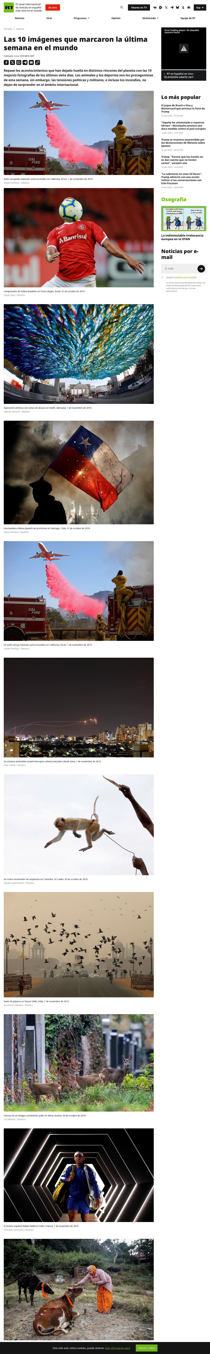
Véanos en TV (139, 7)
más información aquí (117, 1348)
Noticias (19, 18)
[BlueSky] (177, 7)
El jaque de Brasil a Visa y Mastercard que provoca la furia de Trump (183, 108)
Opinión (115, 18)
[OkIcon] (183, 7)
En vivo (53, 7)
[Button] (121, 7)
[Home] (9, 7)
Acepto (181, 277)
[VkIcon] (155, 7)
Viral (49, 18)
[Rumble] (160, 7)
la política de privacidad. (185, 277)
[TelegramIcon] (171, 7)
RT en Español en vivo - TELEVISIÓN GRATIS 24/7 (179, 75)
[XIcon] (166, 7)
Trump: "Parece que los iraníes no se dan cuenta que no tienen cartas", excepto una (182, 160)
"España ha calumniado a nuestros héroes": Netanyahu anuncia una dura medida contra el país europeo (183, 125)
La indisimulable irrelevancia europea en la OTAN (182, 237)
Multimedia (150, 18)
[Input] (183, 268)
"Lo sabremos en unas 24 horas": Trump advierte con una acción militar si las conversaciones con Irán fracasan (181, 178)
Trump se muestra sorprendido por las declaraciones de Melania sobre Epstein (183, 143)
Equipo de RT (188, 18)
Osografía (173, 199)
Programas (81, 18)
